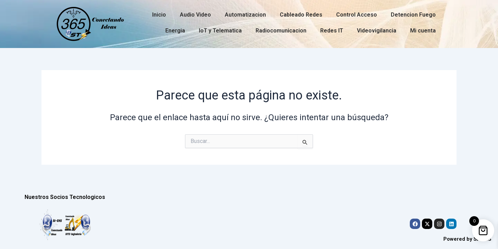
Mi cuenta (423, 30)
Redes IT (331, 30)
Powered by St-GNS (467, 239)
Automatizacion (245, 14)
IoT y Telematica (220, 30)
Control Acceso (356, 14)
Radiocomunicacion (281, 30)
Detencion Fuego (413, 14)
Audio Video (195, 14)
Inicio (159, 14)
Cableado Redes (301, 14)
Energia (175, 30)
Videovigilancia (376, 30)
